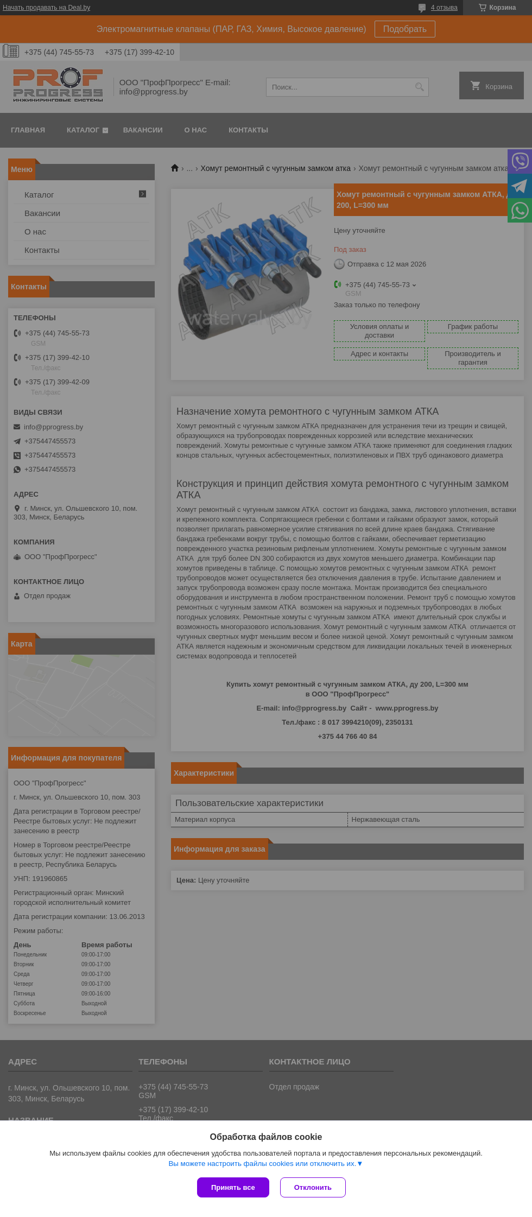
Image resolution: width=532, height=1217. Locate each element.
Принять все (233, 1187)
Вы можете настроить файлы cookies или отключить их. (262, 1163)
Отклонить (313, 1187)
